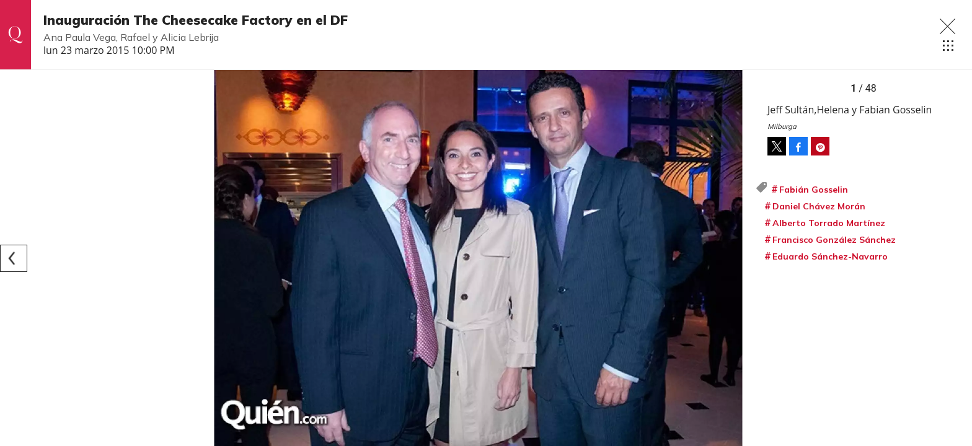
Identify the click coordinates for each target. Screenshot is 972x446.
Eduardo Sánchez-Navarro (830, 256)
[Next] (741, 258)
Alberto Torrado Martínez (828, 223)
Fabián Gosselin (813, 189)
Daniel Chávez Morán (818, 206)
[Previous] (13, 258)
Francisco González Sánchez (834, 239)
